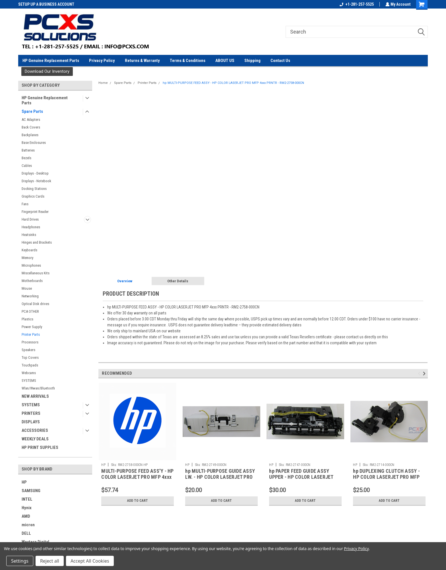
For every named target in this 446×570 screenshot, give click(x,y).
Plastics (27, 319)
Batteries (28, 150)
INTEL (27, 499)
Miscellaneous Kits (35, 273)
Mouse (27, 288)
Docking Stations (34, 188)
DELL (26, 533)
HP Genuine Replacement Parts (50, 60)
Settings (19, 561)
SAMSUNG (31, 490)
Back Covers (31, 127)
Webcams (29, 373)
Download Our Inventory (47, 71)
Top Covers (30, 357)
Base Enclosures (34, 142)
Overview (124, 281)
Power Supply (32, 327)
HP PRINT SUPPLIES (40, 447)
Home (103, 83)
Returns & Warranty (142, 60)
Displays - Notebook (36, 181)
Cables (27, 165)
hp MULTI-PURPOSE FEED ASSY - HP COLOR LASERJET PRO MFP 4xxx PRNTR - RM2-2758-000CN (233, 83)
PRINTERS (31, 413)
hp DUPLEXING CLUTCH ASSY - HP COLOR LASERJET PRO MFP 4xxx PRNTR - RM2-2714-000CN (387, 477)
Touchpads (30, 365)
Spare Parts (32, 111)
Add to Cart (137, 500)
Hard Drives (30, 219)
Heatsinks (29, 235)
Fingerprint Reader (35, 212)
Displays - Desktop (35, 173)
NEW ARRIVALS (35, 396)
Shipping (252, 60)
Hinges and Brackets (37, 242)
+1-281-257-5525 (356, 4)
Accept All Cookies (90, 561)
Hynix (27, 507)
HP (24, 482)
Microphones (31, 265)
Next (425, 374)
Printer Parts (31, 334)
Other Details (177, 281)
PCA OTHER (30, 311)
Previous (420, 374)
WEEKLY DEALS (35, 439)
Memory (27, 258)
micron (28, 524)
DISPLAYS (31, 421)
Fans (25, 204)
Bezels (26, 158)
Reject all (49, 561)
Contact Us (280, 60)
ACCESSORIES (35, 430)
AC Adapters (31, 119)
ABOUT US (224, 60)
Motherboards (32, 281)
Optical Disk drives (35, 304)
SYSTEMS (29, 380)
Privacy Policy (102, 60)
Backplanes (30, 135)
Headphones (31, 227)
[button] (47, 71)
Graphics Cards (33, 196)
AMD (26, 516)
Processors (30, 342)
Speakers (28, 350)
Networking (30, 296)
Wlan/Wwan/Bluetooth (38, 388)
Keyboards (29, 250)
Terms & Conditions (187, 60)
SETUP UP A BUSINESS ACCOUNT (46, 4)
